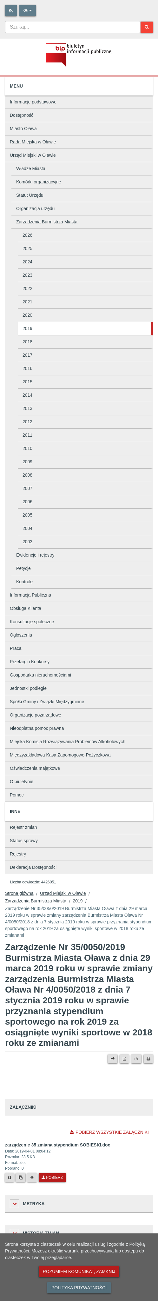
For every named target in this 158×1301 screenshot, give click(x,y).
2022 (27, 288)
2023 (27, 275)
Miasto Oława (23, 128)
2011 (27, 435)
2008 (27, 475)
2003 (27, 541)
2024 (27, 261)
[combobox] (72, 27)
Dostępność (21, 115)
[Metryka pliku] (9, 1177)
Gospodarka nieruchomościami (40, 674)
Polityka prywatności (79, 1287)
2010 (27, 448)
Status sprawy (24, 840)
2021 (27, 301)
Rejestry (18, 853)
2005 (27, 515)
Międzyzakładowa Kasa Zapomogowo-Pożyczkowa (60, 754)
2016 (27, 368)
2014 (27, 395)
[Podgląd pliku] (32, 1177)
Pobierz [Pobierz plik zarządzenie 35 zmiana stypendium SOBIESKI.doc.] (52, 1177)
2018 (27, 341)
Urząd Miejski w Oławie (33, 155)
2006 (27, 501)
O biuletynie (21, 781)
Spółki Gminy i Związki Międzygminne (47, 701)
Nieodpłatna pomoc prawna (37, 728)
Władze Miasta (30, 168)
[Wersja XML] (136, 1058)
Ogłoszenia (21, 634)
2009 (27, 461)
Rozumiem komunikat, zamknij (79, 1271)
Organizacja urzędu (35, 208)
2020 (27, 315)
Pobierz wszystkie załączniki (109, 1132)
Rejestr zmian (23, 827)
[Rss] (11, 10)
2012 (27, 421)
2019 (27, 328)
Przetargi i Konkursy (29, 661)
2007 (27, 488)
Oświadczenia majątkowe (35, 768)
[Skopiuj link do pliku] (20, 1177)
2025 (27, 248)
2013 (27, 408)
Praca (16, 648)
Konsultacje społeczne (32, 621)
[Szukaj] (147, 27)
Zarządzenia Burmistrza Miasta (46, 221)
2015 (27, 381)
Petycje (23, 568)
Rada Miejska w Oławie (33, 141)
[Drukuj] (148, 1058)
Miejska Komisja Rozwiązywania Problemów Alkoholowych (67, 741)
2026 (27, 235)
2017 (27, 355)
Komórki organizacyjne (38, 181)
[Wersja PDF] (124, 1058)
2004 (27, 528)
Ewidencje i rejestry (35, 555)
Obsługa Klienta (25, 608)
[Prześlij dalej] (112, 1058)
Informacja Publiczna (30, 595)
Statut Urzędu (29, 195)
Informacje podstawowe (33, 101)
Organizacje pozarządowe (35, 714)
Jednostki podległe (28, 688)
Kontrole (24, 581)
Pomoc (17, 794)
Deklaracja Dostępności (33, 867)
